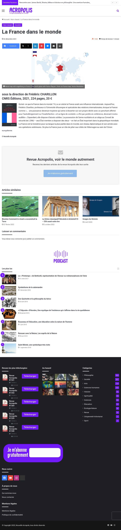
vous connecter (16, 239)
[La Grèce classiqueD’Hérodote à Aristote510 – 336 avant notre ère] (60, 206)
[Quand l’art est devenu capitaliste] (73, 392)
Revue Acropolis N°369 (13, 403)
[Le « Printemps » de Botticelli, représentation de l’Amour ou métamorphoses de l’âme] (9, 279)
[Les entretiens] (60, 377)
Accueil (5, 19)
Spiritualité (88, 396)
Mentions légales (8, 511)
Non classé (15, 19)
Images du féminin (90, 219)
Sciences (87, 400)
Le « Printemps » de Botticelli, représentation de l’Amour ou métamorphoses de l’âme (52, 276)
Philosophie (88, 375)
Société (18, 25)
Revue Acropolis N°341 (13, 378)
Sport (86, 421)
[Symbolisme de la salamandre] (9, 291)
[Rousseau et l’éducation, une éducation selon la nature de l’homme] (9, 325)
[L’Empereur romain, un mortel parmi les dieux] (73, 377)
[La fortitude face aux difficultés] (48, 384)
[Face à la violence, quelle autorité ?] (48, 377)
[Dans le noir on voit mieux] (60, 392)
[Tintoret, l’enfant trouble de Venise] (48, 392)
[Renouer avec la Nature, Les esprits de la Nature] (9, 337)
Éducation (88, 404)
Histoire (87, 392)
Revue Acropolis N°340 (13, 429)
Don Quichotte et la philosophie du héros (34, 299)
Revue (86, 412)
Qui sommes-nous (9, 493)
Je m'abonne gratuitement (60, 173)
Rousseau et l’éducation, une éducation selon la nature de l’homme (45, 322)
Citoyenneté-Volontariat (93, 416)
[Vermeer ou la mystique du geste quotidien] (73, 384)
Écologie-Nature (90, 408)
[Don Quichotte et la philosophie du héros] (9, 302)
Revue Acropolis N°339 (13, 416)
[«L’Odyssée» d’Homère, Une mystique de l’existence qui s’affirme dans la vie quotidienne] (9, 314)
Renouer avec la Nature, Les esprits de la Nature (37, 333)
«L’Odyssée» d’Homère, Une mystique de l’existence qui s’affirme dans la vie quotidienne (54, 310)
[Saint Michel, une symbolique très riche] (9, 348)
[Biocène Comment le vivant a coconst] (20, 206)
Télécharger (30, 376)
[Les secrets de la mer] (60, 384)
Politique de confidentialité (12, 515)
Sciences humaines (91, 388)
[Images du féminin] (101, 206)
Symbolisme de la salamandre (30, 287)
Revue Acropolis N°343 (13, 390)
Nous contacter (8, 497)
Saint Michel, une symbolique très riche (34, 345)
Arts (85, 383)
